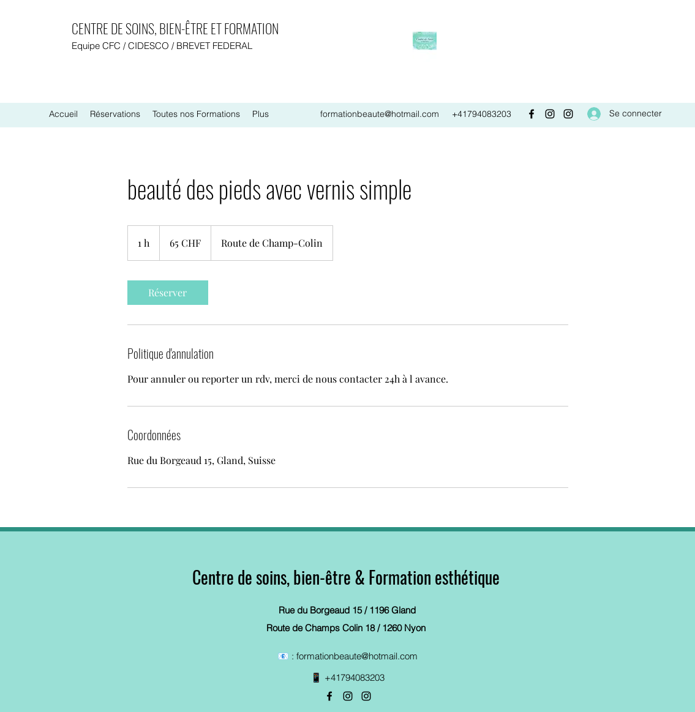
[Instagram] (550, 114)
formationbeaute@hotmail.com (379, 113)
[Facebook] (531, 114)
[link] (167, 292)
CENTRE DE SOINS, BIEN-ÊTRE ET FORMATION (175, 28)
